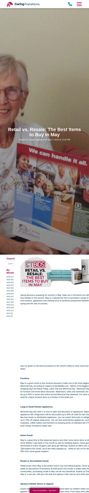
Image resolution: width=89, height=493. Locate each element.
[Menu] (79, 4)
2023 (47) (10, 285)
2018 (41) (10, 299)
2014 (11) (10, 310)
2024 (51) (10, 282)
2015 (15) (10, 307)
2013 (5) (9, 313)
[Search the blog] (10, 263)
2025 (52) (10, 280)
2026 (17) (10, 277)
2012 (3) (9, 316)
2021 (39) (10, 291)
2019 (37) (10, 296)
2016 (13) (10, 305)
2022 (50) (10, 288)
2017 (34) (10, 302)
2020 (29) (10, 294)
